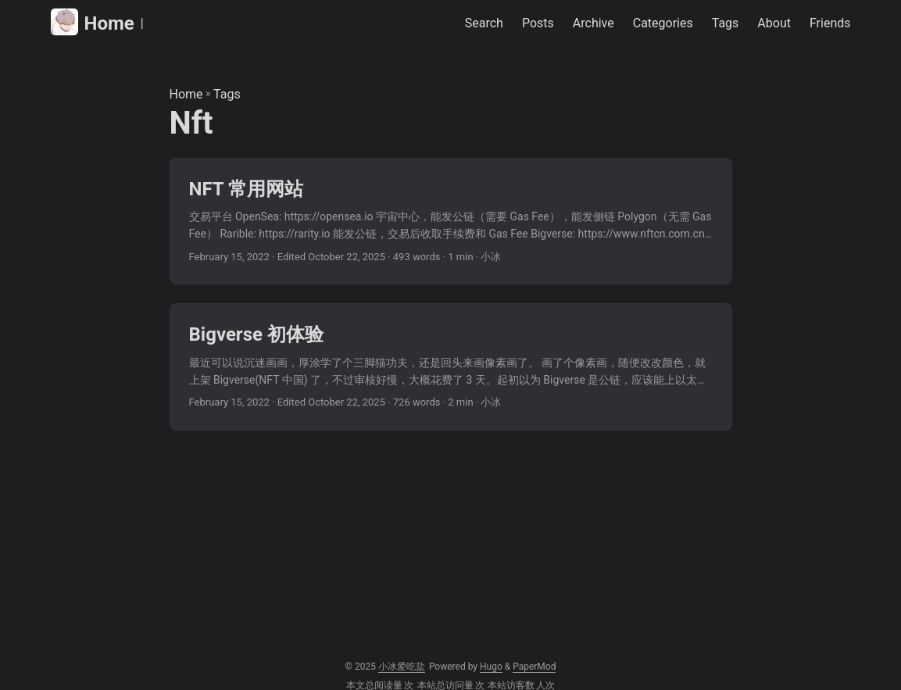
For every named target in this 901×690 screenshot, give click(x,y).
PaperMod (534, 666)
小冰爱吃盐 (401, 666)
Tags (227, 94)
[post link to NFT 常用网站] (450, 221)
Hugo (491, 666)
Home (92, 22)
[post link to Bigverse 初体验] (450, 367)
